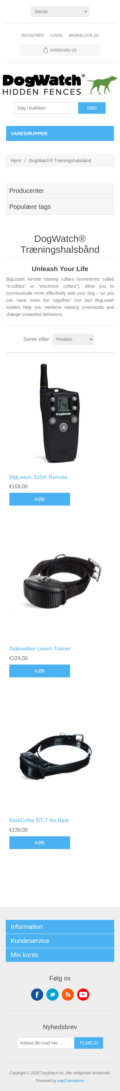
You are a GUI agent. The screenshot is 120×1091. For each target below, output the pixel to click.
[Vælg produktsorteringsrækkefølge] (73, 339)
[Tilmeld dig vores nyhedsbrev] (46, 1043)
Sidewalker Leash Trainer (40, 649)
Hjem (16, 160)
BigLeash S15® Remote (38, 477)
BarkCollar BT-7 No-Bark (39, 820)
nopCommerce (70, 1081)
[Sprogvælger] (59, 11)
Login (56, 35)
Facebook (37, 994)
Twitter (52, 994)
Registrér (32, 35)
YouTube (83, 994)
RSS (68, 994)
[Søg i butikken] (46, 108)
